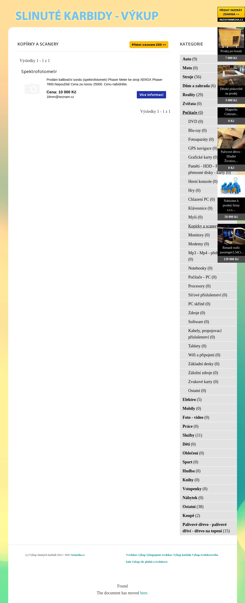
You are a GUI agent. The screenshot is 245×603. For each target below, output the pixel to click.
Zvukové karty (203, 381)
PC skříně (199, 304)
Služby (192, 435)
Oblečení (193, 453)
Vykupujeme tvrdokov (159, 555)
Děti (189, 444)
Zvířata (192, 103)
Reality (193, 94)
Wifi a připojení (204, 355)
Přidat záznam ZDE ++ (149, 45)
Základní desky (203, 364)
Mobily (192, 408)
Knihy (191, 480)
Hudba (192, 471)
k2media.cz (78, 555)
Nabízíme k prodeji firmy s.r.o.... (231, 205)
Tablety (197, 346)
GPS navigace (202, 148)
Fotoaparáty (201, 139)
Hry (194, 190)
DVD (195, 121)
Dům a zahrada (199, 86)
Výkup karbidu (182, 555)
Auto (190, 59)
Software (198, 321)
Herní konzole (203, 181)
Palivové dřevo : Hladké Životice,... (231, 156)
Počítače (193, 112)
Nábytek (193, 497)
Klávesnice (200, 208)
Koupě (191, 515)
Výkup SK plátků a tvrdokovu (149, 561)
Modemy (198, 244)
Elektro (192, 399)
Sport (190, 462)
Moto (190, 68)
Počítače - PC (202, 277)
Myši (195, 217)
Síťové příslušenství (207, 295)
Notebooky (200, 268)
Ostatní (197, 390)
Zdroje (196, 313)
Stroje (192, 77)
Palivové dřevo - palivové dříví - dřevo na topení (206, 527)
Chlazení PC (201, 199)
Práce (190, 426)
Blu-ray (197, 130)
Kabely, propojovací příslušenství (205, 333)
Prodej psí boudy (231, 51)
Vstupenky (195, 489)
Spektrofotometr (39, 71)
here (143, 593)
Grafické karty (203, 157)
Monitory (199, 235)
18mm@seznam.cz (60, 97)
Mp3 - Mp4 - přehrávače (208, 256)
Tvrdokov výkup (136, 555)
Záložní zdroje (203, 372)
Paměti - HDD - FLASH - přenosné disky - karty (209, 169)
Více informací (151, 94)
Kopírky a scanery (206, 226)
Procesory (199, 286)
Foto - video (196, 417)
